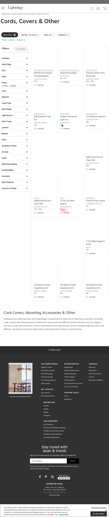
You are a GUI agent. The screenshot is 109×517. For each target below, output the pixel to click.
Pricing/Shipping (47, 373)
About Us (92, 367)
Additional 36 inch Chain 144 (94, 158)
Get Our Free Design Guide (20, 396)
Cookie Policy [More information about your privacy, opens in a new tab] (64, 514)
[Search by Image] (98, 9)
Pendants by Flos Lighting (53, 434)
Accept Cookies (98, 514)
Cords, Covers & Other (43, 14)
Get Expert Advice (47, 396)
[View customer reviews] (64, 477)
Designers (47, 415)
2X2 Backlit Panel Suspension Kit (42, 286)
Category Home (6, 14)
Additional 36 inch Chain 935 (42, 202)
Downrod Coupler (68, 73)
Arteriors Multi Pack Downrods (95, 74)
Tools (66, 396)
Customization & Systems (73, 383)
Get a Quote (45, 392)
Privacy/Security (47, 377)
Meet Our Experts (95, 373)
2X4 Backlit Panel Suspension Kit (94, 286)
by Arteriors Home (40, 79)
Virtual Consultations (71, 370)
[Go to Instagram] (52, 476)
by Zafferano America (93, 203)
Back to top (54, 350)
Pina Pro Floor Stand (95, 201)
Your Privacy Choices (48, 380)
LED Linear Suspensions (52, 437)
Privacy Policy (73, 466)
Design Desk (68, 367)
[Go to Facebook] (40, 476)
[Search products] (92, 8)
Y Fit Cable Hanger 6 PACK (95, 243)
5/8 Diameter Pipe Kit (42, 118)
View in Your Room (71, 386)
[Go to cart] (105, 8)
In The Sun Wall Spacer (67, 202)
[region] (54, 510)
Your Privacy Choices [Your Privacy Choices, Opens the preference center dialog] (98, 508)
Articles (46, 405)
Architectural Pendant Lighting (55, 427)
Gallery (46, 409)
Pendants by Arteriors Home (54, 430)
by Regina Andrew (40, 122)
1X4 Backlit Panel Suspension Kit (68, 286)
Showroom (93, 370)
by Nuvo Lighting (40, 291)
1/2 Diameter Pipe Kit (96, 116)
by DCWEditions (66, 206)
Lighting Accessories (17, 14)
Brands (46, 412)
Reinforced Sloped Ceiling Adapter (43, 74)
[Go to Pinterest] (46, 476)
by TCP (88, 247)
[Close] (106, 510)
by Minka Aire (65, 76)
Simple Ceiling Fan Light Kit (68, 118)
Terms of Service (39, 468)
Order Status (45, 383)
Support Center (46, 367)
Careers (91, 377)
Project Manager (70, 373)
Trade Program (69, 377)
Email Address (37, 461)
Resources (68, 399)
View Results (21, 49)
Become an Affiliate (96, 380)
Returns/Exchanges (48, 370)
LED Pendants (48, 424)
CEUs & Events (69, 380)
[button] (3, 8)
